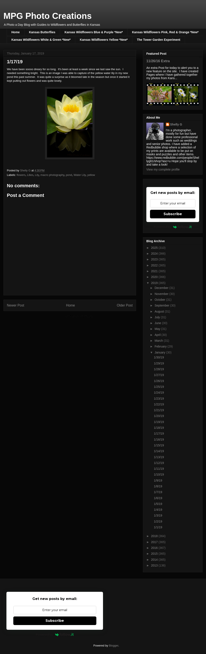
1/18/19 (159, 427)
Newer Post (15, 305)
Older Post (125, 305)
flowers (21, 175)
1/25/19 (159, 386)
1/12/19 (159, 463)
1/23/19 (159, 398)
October (160, 299)
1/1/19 (158, 527)
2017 (155, 542)
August (159, 311)
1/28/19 (159, 369)
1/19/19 (159, 422)
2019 (155, 283)
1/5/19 (158, 504)
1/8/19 (158, 486)
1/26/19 (159, 381)
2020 (155, 277)
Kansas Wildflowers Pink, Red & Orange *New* (165, 32)
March (159, 340)
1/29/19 (159, 363)
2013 (155, 565)
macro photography (52, 175)
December (161, 288)
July (157, 317)
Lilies (30, 175)
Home (15, 32)
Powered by (173, 226)
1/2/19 (158, 521)
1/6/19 (158, 498)
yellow (91, 175)
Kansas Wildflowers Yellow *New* (104, 39)
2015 (155, 553)
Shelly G (176, 124)
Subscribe (173, 214)
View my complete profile (163, 169)
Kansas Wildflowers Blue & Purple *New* (94, 32)
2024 (155, 253)
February (160, 346)
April (157, 335)
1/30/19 (159, 357)
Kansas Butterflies (42, 32)
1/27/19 (159, 375)
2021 (155, 271)
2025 (155, 247)
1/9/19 (158, 480)
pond (69, 175)
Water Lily (80, 175)
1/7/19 (158, 492)
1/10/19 (159, 474)
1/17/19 (159, 433)
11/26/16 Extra (158, 61)
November (161, 294)
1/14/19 (159, 451)
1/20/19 (159, 416)
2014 (155, 559)
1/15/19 (159, 445)
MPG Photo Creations (47, 16)
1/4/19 (158, 509)
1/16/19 (159, 439)
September (162, 305)
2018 (155, 536)
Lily (37, 175)
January (160, 352)
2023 (155, 259)
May (157, 329)
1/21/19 (159, 410)
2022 (155, 265)
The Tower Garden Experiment (158, 39)
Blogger (113, 645)
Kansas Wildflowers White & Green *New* (41, 39)
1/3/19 (158, 515)
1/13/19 (159, 457)
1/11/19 (159, 468)
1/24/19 (159, 392)
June (158, 323)
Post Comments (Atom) (78, 316)
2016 (155, 548)
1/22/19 (159, 404)
